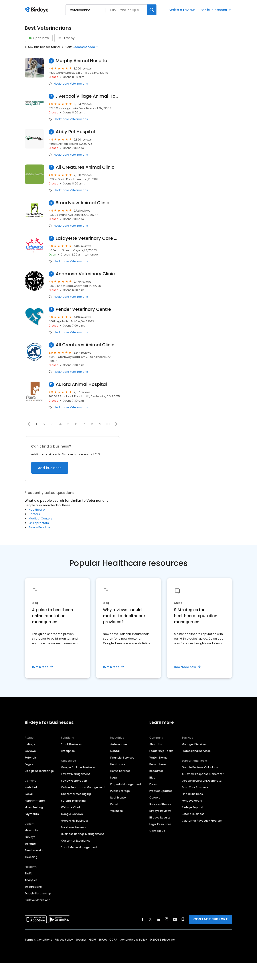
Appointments (35, 800)
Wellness (116, 811)
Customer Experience (76, 840)
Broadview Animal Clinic (82, 203)
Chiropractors (39, 523)
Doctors (34, 514)
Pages (29, 764)
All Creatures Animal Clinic (85, 167)
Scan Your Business (195, 787)
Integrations (33, 887)
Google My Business (75, 820)
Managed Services (194, 744)
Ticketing (31, 857)
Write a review (182, 9)
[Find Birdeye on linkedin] (158, 919)
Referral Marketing (73, 800)
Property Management (125, 784)
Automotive (118, 744)
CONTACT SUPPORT (210, 919)
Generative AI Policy (133, 939)
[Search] (151, 9)
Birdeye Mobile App (37, 900)
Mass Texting (34, 807)
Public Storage (120, 791)
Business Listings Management (82, 834)
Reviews (30, 751)
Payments (32, 814)
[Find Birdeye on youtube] (175, 919)
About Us (155, 744)
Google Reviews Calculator (200, 767)
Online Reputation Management (83, 787)
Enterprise (68, 751)
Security (81, 939)
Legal (113, 777)
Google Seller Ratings (39, 771)
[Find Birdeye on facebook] (142, 919)
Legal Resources (160, 824)
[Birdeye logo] (37, 10)
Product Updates (160, 791)
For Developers (192, 800)
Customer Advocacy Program (202, 820)
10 (108, 424)
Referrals (31, 757)
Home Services (120, 771)
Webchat (31, 787)
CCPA (113, 939)
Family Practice (39, 527)
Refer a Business (193, 814)
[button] (116, 424)
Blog (152, 777)
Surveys (30, 837)
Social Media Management (79, 847)
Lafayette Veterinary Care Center (88, 238)
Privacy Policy (64, 939)
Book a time (157, 764)
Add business (49, 468)
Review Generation (74, 781)
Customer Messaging (76, 794)
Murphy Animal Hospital (82, 60)
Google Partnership (38, 893)
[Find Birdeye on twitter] (150, 919)
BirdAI (28, 873)
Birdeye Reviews (160, 811)
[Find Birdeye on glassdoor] (183, 919)
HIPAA (103, 939)
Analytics (31, 880)
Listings (30, 744)
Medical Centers (40, 518)
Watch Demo (158, 757)
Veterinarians (79, 83)
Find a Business (192, 794)
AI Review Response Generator (202, 774)
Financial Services (122, 757)
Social (29, 794)
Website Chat (70, 807)
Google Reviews (72, 814)
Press (153, 784)
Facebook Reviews (73, 827)
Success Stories (160, 804)
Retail (114, 804)
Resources (156, 771)
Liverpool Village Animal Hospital (87, 96)
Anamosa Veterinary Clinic (85, 274)
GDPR (93, 939)
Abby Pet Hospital (75, 132)
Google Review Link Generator (202, 781)
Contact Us (157, 831)
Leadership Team (161, 751)
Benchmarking (34, 850)
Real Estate (118, 797)
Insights (30, 844)
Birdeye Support (193, 807)
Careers (154, 797)
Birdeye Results (159, 817)
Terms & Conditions (38, 939)
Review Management (75, 774)
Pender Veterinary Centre (83, 309)
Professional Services (196, 751)
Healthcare (61, 83)
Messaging (32, 830)
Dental (115, 751)
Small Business (71, 744)
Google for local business (78, 767)
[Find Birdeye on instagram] (166, 919)
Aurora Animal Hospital (81, 384)
